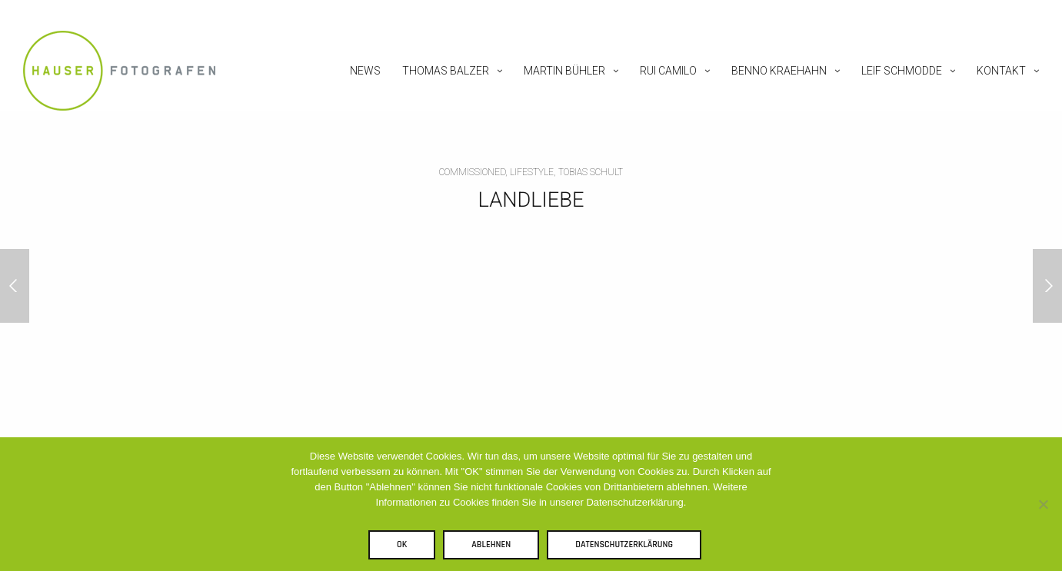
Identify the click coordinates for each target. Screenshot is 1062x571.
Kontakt (1001, 71)
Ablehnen (491, 544)
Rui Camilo (668, 71)
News (365, 71)
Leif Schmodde (901, 71)
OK (402, 544)
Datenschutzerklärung (624, 544)
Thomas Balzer (445, 71)
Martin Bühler (564, 71)
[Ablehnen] (1042, 504)
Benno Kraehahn (779, 71)
